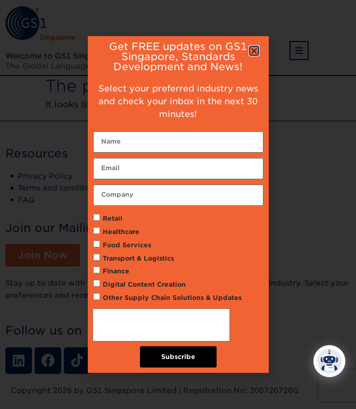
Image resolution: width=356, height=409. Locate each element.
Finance (116, 271)
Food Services (127, 245)
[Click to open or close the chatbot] (329, 363)
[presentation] (161, 325)
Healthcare (121, 232)
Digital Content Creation (144, 284)
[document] (178, 204)
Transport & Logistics (138, 258)
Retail (112, 218)
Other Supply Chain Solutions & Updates (172, 298)
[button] (254, 51)
